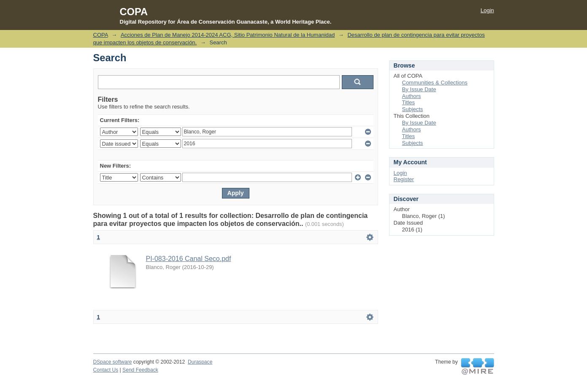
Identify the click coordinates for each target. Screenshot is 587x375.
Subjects (412, 109)
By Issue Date (419, 89)
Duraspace (200, 362)
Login (487, 10)
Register (404, 179)
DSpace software (112, 362)
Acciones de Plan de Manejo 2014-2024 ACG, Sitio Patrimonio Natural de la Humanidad (228, 35)
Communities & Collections (435, 82)
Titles (408, 102)
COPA (100, 35)
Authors (411, 96)
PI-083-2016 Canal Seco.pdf (188, 258)
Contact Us (106, 370)
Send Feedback (140, 370)
